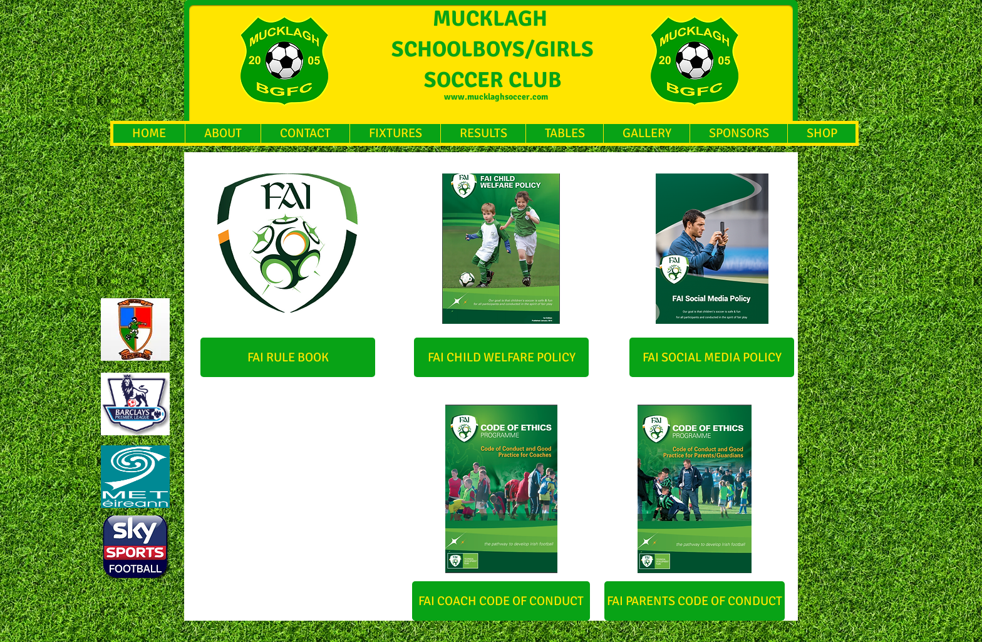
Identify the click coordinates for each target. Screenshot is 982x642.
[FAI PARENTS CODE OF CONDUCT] (694, 601)
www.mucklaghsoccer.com (496, 96)
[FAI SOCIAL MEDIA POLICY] (711, 357)
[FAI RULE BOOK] (287, 357)
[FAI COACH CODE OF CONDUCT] (501, 601)
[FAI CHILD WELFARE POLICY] (501, 357)
